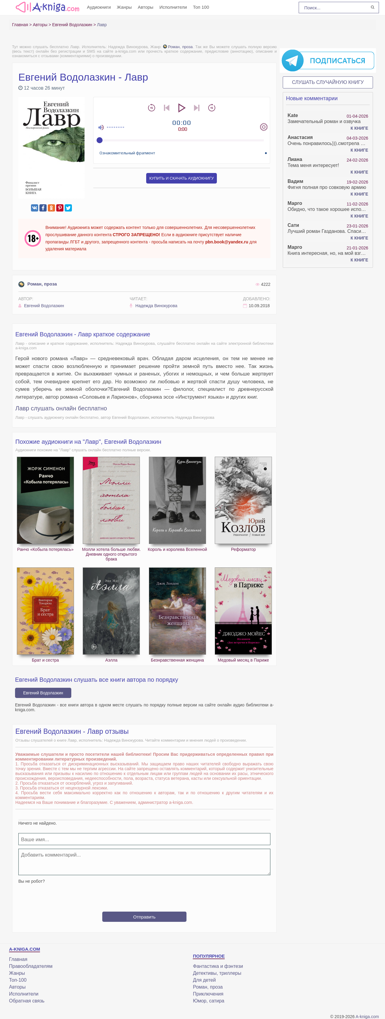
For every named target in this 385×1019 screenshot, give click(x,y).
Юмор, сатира (208, 1000)
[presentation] (144, 895)
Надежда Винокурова (153, 305)
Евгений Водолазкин (41, 305)
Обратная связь (27, 1000)
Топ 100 (201, 7)
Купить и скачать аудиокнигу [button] (181, 178)
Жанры (124, 7)
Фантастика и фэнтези (218, 966)
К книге (359, 128)
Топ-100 (17, 980)
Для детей (204, 980)
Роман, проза (177, 47)
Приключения (208, 993)
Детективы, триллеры (217, 973)
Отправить (144, 916)
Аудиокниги (99, 7)
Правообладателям (31, 966)
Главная (18, 959)
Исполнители (173, 7)
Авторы (145, 7)
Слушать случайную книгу (328, 82)
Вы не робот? (31, 881)
